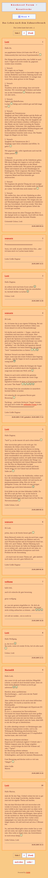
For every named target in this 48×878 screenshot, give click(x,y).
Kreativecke (24, 9)
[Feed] (30, 33)
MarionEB (9, 670)
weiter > (30, 862)
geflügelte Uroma (30, 404)
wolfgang (9, 582)
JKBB (28, 872)
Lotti (7, 42)
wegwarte (9, 238)
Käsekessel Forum (22, 5)
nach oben (19, 862)
